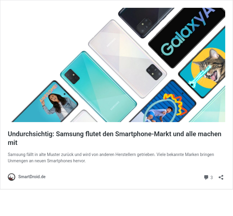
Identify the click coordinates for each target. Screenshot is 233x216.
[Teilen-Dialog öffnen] (221, 175)
